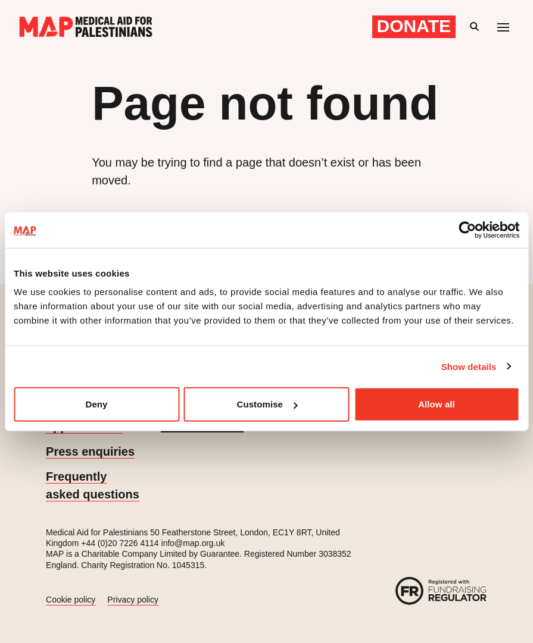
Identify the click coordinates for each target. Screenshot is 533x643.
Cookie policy (70, 599)
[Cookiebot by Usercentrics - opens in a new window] (467, 230)
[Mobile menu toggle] (503, 27)
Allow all (436, 404)
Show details (469, 366)
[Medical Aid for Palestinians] (86, 27)
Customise (266, 404)
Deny (96, 404)
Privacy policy (132, 599)
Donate (414, 26)
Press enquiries (90, 451)
